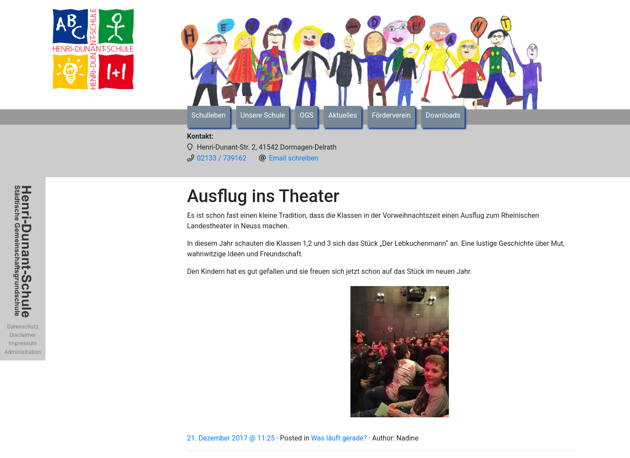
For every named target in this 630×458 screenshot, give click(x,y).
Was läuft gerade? (339, 438)
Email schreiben (293, 158)
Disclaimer (23, 335)
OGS (306, 115)
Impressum (23, 343)
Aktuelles (342, 115)
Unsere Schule (263, 115)
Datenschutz (22, 326)
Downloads (443, 115)
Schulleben (209, 115)
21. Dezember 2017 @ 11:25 (231, 438)
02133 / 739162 (221, 158)
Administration (22, 352)
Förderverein (391, 115)
